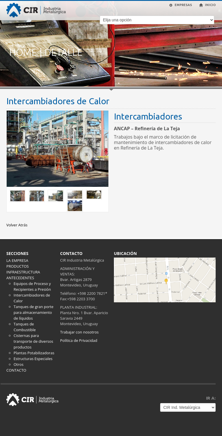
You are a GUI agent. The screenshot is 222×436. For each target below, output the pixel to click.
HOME (23, 52)
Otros (18, 364)
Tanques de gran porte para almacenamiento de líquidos (33, 312)
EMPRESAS (180, 5)
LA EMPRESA (17, 260)
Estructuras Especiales (33, 358)
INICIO (207, 5)
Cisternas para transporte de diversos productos (33, 341)
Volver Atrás (16, 225)
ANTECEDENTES (20, 277)
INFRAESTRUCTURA (23, 272)
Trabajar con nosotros (79, 332)
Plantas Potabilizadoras (34, 352)
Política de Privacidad (78, 340)
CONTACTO (16, 370)
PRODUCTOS (17, 266)
